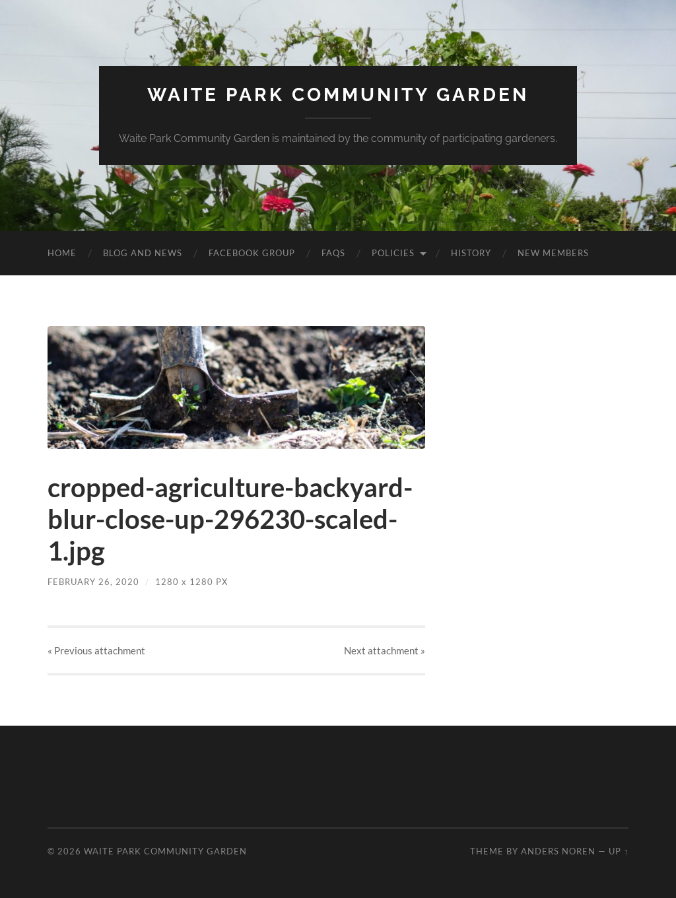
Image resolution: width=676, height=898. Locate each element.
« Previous (96, 650)
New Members (553, 253)
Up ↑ (618, 851)
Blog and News (142, 253)
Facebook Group (252, 253)
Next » (384, 650)
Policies (393, 253)
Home (62, 253)
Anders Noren (558, 851)
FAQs (333, 253)
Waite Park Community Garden (338, 95)
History (471, 253)
